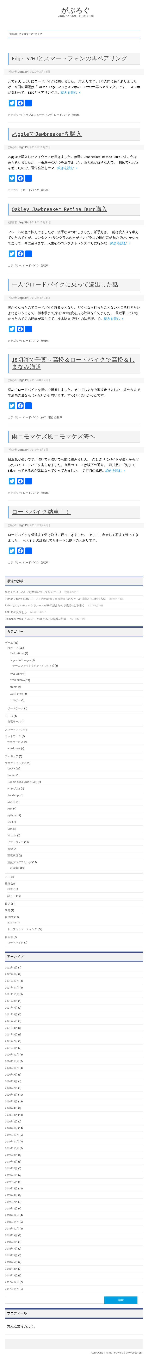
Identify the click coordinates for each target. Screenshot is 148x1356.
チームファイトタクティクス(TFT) (33, 665)
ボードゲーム (15, 708)
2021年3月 (11, 1034)
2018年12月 (12, 1215)
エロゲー (15, 700)
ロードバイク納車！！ (41, 512)
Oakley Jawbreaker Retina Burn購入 (59, 209)
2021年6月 (11, 1014)
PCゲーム (13, 647)
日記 (50, 417)
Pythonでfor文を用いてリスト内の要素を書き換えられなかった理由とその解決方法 (55, 598)
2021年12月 (12, 980)
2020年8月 (11, 1081)
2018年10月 (12, 1228)
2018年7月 (11, 1248)
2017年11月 (12, 1288)
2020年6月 (11, 1094)
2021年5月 (11, 1021)
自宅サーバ (14, 721)
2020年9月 (11, 1074)
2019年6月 (11, 1175)
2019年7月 (11, 1168)
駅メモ (11, 895)
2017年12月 (12, 1282)
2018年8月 (11, 1241)
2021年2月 (11, 1041)
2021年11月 (12, 987)
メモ (7, 876)
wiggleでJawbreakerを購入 (47, 134)
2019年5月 (11, 1181)
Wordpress (136, 1352)
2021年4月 (11, 1027)
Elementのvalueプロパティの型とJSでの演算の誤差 (36, 618)
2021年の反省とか (16, 612)
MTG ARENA (17, 680)
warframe (16, 693)
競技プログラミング (19, 862)
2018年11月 (12, 1221)
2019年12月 (12, 1134)
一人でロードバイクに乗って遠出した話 (65, 284)
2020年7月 (11, 1087)
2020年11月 (12, 1061)
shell (10, 822)
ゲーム (9, 642)
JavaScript (13, 795)
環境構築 (12, 855)
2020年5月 (11, 1101)
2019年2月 (11, 1201)
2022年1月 (11, 974)
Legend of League (20, 660)
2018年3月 (11, 1275)
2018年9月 (11, 1235)
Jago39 (23, 71)
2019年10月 (12, 1148)
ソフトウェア (15, 842)
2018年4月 (11, 1268)
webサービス (15, 741)
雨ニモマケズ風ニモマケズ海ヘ (53, 436)
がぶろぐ (75, 10)
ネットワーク (13, 736)
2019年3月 (11, 1195)
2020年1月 (11, 1128)
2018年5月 (11, 1262)
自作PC (9, 917)
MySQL (11, 801)
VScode (12, 835)
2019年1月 (11, 1208)
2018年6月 (11, 1255)
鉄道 (10, 888)
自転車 (76, 114)
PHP (10, 808)
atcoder (14, 867)
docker (11, 775)
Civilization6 (17, 653)
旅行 (43, 417)
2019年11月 (12, 1141)
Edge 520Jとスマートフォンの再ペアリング (69, 58)
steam (13, 686)
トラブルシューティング (38, 114)
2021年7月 (11, 1007)
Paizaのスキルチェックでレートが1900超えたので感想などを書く (45, 605)
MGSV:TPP (16, 673)
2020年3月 (11, 1114)
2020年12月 (12, 1054)
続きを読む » (71, 92)
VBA (9, 828)
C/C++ (11, 768)
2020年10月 (12, 1067)
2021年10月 (12, 994)
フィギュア (11, 756)
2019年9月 (11, 1154)
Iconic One (97, 1352)
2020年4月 (11, 1108)
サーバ (9, 716)
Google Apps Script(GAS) (22, 781)
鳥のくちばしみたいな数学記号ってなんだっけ (33, 591)
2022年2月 (11, 967)
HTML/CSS (13, 788)
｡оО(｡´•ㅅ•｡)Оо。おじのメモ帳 (76, 15)
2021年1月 (11, 1047)
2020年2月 (11, 1121)
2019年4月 (11, 1188)
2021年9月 (11, 1000)
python (11, 815)
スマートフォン (14, 729)
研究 (7, 910)
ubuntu (11, 922)
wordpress (13, 748)
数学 (10, 848)
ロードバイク (62, 114)
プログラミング (14, 763)
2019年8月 (11, 1161)
